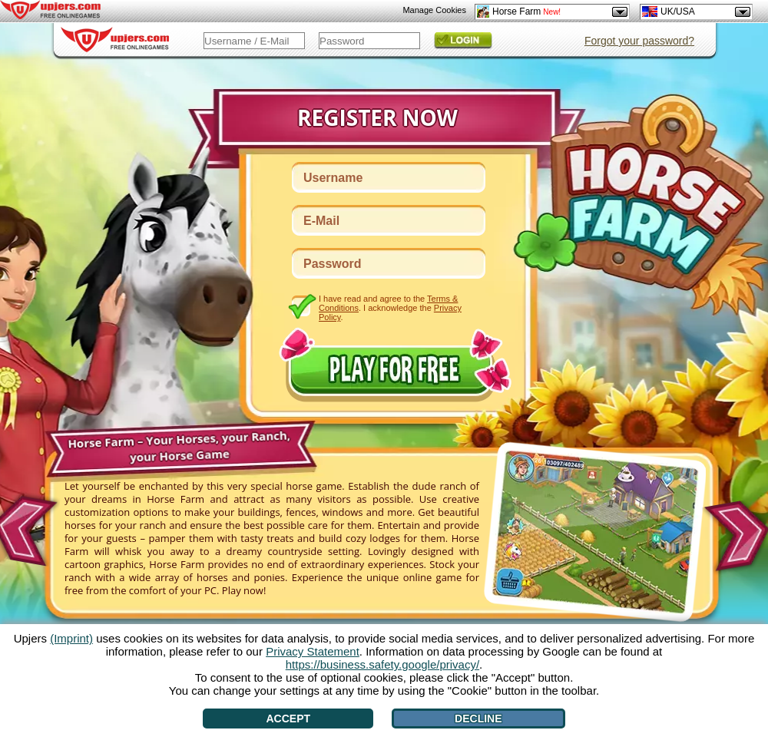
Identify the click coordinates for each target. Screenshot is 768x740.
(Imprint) (71, 638)
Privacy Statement (312, 651)
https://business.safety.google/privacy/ (382, 664)
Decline (478, 718)
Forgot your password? (639, 41)
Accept (288, 718)
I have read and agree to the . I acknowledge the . (390, 307)
